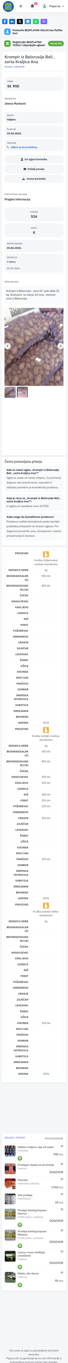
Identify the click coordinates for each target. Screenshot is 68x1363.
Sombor (22, 689)
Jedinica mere (18, 570)
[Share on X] (20, 21)
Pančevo (22, 683)
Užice (24, 666)
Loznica (22, 613)
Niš (26, 619)
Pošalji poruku (34, 169)
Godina (23, 722)
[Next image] (60, 346)
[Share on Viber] (44, 21)
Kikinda (22, 671)
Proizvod (21, 553)
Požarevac (20, 630)
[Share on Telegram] (28, 21)
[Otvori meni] (21, 6)
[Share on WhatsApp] (36, 21)
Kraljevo (21, 607)
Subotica (21, 705)
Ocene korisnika (34, 178)
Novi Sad (22, 677)
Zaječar (22, 648)
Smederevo (20, 636)
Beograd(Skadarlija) (17, 587)
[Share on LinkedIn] (12, 21)
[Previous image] (7, 346)
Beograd (22, 716)
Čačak (24, 595)
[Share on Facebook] (4, 21)
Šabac (24, 660)
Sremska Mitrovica (21, 697)
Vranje (23, 642)
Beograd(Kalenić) (17, 578)
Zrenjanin (20, 711)
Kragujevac (19, 601)
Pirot (24, 625)
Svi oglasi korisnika (34, 159)
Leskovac (21, 654)
